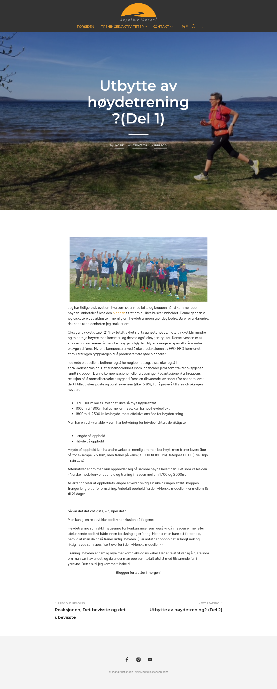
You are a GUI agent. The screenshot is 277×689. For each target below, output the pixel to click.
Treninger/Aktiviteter (122, 27)
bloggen (119, 313)
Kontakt (161, 27)
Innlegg (160, 145)
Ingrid (119, 145)
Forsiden (85, 27)
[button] (185, 26)
